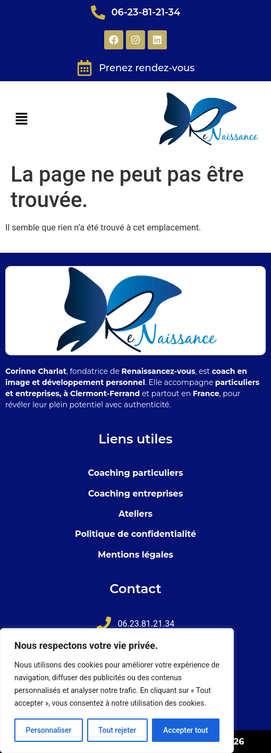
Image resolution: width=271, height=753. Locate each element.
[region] (117, 691)
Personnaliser (48, 730)
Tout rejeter (117, 730)
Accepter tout (185, 730)
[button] (21, 119)
